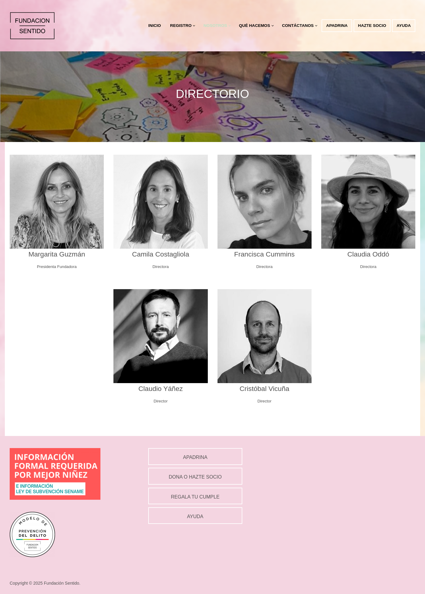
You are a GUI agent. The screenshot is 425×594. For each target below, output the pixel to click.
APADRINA (195, 457)
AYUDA (195, 516)
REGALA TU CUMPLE (195, 496)
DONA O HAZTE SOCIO (195, 476)
